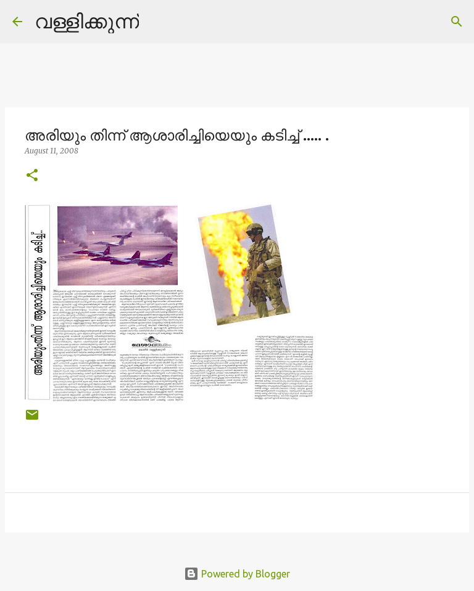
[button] (32, 176)
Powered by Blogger (237, 573)
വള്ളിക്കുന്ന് (87, 21)
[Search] (156, 21)
